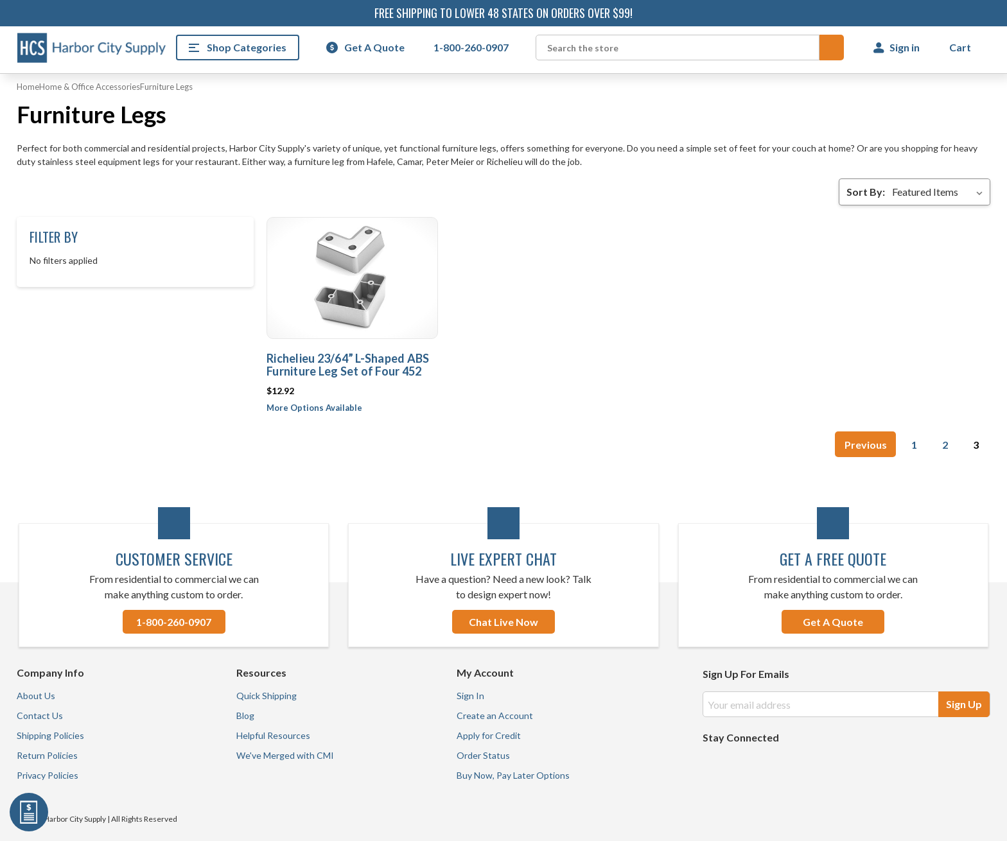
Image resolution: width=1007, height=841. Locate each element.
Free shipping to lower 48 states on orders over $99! (503, 12)
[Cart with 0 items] (961, 47)
